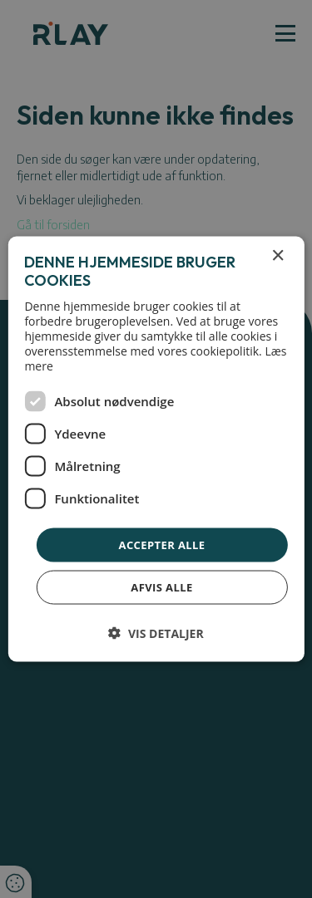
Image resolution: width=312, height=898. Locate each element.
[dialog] (156, 449)
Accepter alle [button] (162, 544)
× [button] (277, 255)
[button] (155, 633)
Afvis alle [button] (161, 587)
